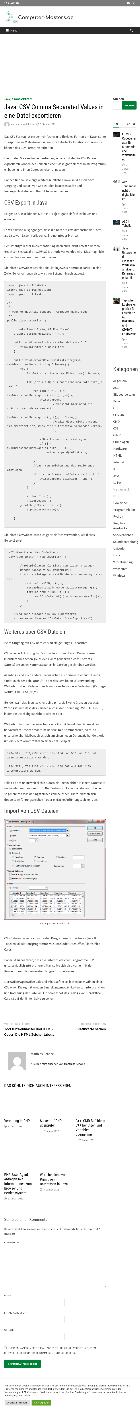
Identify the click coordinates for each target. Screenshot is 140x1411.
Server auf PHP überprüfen (51, 1123)
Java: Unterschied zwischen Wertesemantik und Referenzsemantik (129, 262)
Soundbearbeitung (125, 542)
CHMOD (118, 415)
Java (7, 99)
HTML (117, 455)
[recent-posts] (122, 124)
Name (8, 1295)
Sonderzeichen (123, 535)
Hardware (120, 449)
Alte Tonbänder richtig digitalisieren (129, 190)
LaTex (117, 482)
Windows (119, 575)
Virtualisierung (123, 562)
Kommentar (13, 1242)
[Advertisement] (70, 61)
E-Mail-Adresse (15, 1312)
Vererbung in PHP (17, 1121)
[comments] (127, 124)
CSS (115, 428)
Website (9, 1330)
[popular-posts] (116, 124)
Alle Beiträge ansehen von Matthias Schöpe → (59, 1064)
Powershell (120, 503)
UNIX (116, 555)
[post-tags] (133, 124)
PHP (116, 496)
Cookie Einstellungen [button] (17, 1402)
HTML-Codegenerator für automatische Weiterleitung (129, 146)
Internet (118, 462)
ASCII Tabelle (126, 224)
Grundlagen (121, 442)
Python (118, 516)
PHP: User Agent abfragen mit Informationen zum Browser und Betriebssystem (18, 1183)
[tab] (116, 124)
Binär (116, 401)
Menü (12, 30)
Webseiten (120, 569)
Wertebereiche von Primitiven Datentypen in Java (54, 1179)
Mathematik (121, 489)
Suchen (118, 99)
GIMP (117, 435)
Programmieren (22, 99)
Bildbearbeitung (124, 394)
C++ (116, 408)
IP (114, 469)
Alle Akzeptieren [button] (41, 1402)
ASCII (116, 388)
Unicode (119, 548)
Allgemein (120, 381)
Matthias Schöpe (25, 124)
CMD (116, 421)
